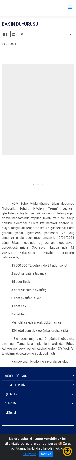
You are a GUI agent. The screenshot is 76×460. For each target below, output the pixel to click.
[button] (33, 184)
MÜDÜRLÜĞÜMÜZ (16, 376)
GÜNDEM (10, 403)
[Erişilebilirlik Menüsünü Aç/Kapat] (67, 451)
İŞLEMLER (11, 394)
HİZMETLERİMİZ (15, 385)
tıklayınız (29, 454)
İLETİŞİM (10, 412)
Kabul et (46, 454)
